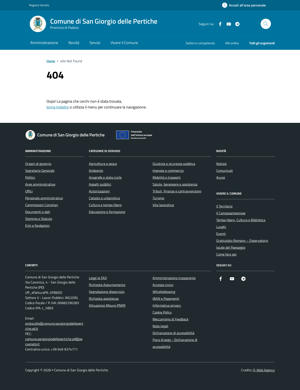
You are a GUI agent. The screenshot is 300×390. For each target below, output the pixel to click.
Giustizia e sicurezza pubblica (174, 163)
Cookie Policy (162, 312)
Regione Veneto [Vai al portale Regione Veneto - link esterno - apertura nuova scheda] (39, 5)
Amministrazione (44, 43)
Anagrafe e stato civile (105, 177)
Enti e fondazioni (37, 225)
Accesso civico (163, 284)
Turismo (158, 198)
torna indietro (57, 107)
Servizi (95, 43)
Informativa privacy (167, 305)
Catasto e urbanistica (104, 198)
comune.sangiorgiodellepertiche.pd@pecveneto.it (53, 341)
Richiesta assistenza (104, 298)
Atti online (232, 43)
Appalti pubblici (100, 184)
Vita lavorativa (163, 204)
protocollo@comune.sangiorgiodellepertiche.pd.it (54, 326)
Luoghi (221, 226)
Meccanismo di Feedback (171, 319)
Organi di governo (38, 163)
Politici (30, 177)
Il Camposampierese (230, 213)
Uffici (29, 191)
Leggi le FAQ (98, 277)
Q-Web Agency (264, 370)
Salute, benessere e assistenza (175, 184)
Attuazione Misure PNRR (107, 305)
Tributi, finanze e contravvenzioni (177, 191)
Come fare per (226, 254)
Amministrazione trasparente (174, 277)
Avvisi (220, 177)
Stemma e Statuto (38, 218)
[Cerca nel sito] (266, 24)
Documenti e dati (37, 211)
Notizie (221, 163)
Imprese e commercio (168, 170)
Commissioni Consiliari (41, 204)
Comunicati (224, 170)
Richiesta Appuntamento (107, 284)
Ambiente (96, 170)
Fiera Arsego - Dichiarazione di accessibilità (175, 343)
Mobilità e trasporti (167, 177)
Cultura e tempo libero (105, 204)
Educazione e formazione (107, 211)
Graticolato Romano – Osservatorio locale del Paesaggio (242, 244)
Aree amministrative (40, 184)
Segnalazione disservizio (106, 291)
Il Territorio (224, 206)
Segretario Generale (39, 170)
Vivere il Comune (124, 43)
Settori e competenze (200, 43)
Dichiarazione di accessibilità (173, 332)
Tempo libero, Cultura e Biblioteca (240, 219)
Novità (73, 43)
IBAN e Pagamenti (166, 298)
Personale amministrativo (44, 198)
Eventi (221, 233)
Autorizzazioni (99, 191)
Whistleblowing (164, 291)
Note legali (160, 326)
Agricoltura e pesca (103, 163)
